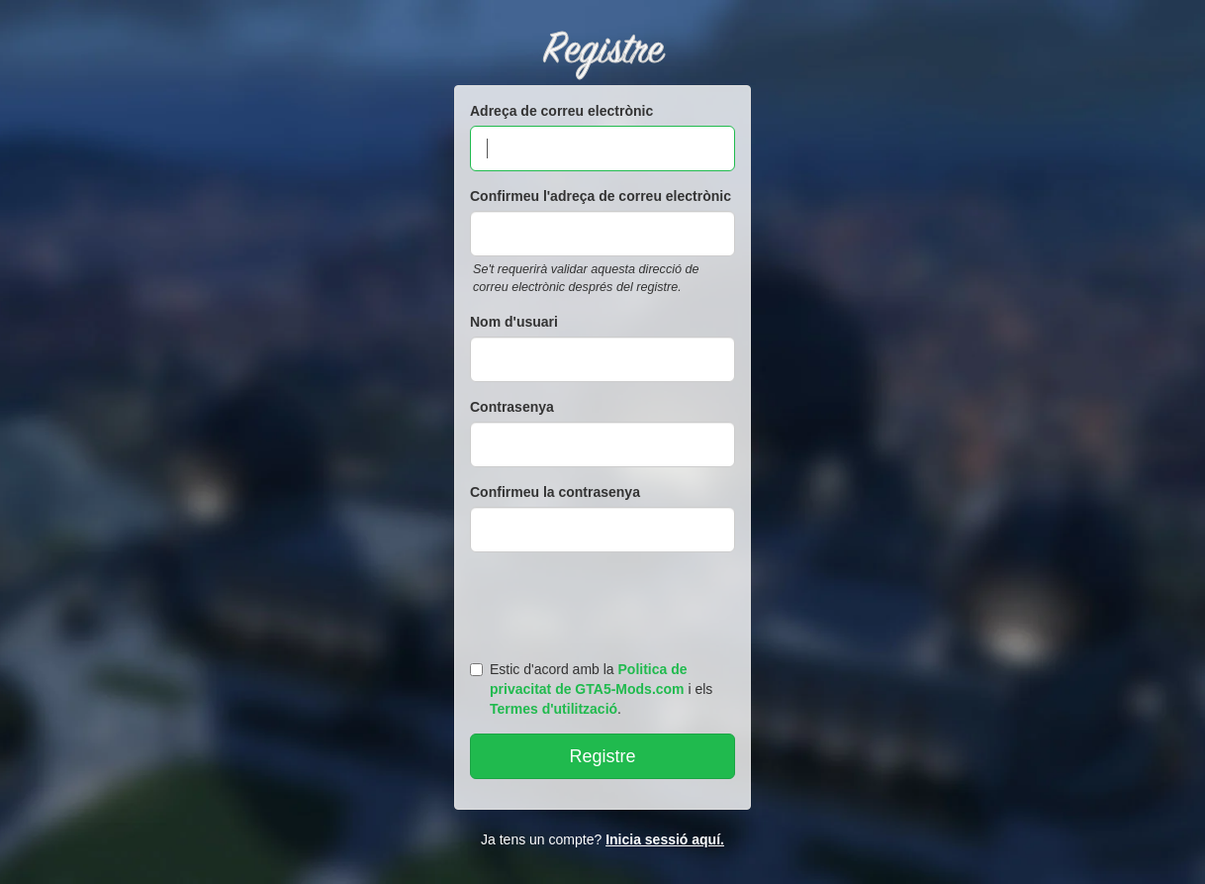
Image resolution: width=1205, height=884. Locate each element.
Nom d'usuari (514, 322)
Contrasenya (512, 407)
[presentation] (605, 602)
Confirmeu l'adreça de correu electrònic (600, 196)
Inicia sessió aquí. (664, 839)
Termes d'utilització (553, 709)
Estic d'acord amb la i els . (591, 689)
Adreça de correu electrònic (561, 111)
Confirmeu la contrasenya (555, 492)
